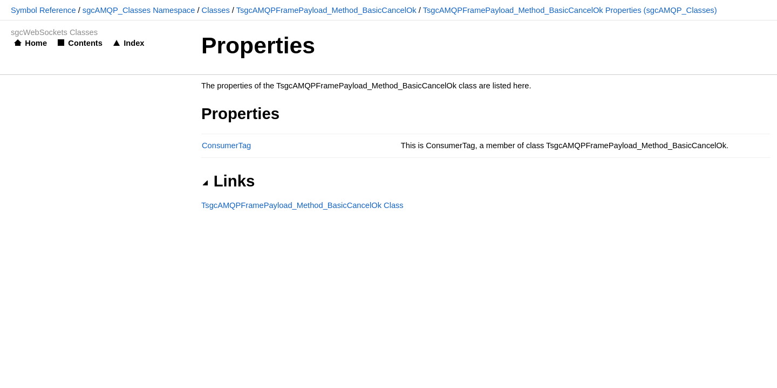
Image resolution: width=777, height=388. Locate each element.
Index (134, 43)
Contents (85, 43)
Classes (216, 10)
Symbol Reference (43, 10)
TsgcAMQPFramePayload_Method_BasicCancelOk (326, 10)
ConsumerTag (226, 145)
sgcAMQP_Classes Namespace (139, 10)
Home (36, 43)
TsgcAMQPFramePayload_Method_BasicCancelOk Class (302, 205)
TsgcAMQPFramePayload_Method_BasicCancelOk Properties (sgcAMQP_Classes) (570, 10)
